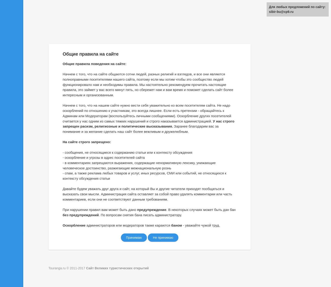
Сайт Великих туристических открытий (117, 268)
